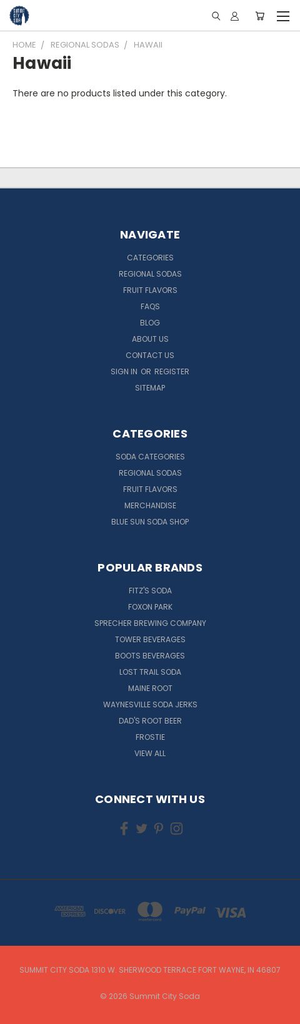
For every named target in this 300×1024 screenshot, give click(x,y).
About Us (150, 339)
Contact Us (150, 355)
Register (171, 371)
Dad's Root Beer (150, 720)
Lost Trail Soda (150, 672)
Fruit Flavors (150, 290)
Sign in (125, 371)
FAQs (150, 306)
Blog (150, 322)
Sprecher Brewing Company (150, 623)
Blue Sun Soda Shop (150, 521)
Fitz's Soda (150, 590)
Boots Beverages (150, 655)
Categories (150, 257)
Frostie (150, 737)
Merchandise (150, 505)
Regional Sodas (150, 274)
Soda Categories (150, 456)
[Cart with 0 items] (259, 15)
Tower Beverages (150, 639)
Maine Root (150, 688)
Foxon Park (150, 607)
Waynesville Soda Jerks (150, 704)
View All (150, 753)
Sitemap (150, 387)
